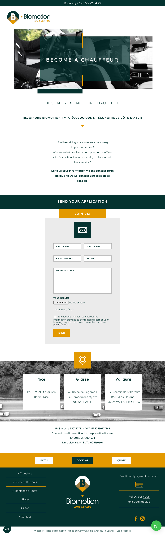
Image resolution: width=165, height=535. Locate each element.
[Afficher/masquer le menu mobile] (158, 12)
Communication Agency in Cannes (96, 530)
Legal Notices (124, 530)
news (146, 496)
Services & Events (26, 482)
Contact (26, 516)
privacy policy (60, 324)
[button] (156, 525)
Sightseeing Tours (26, 490)
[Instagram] (142, 518)
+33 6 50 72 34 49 (88, 3)
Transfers (26, 473)
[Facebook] (136, 518)
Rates (26, 499)
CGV (26, 508)
